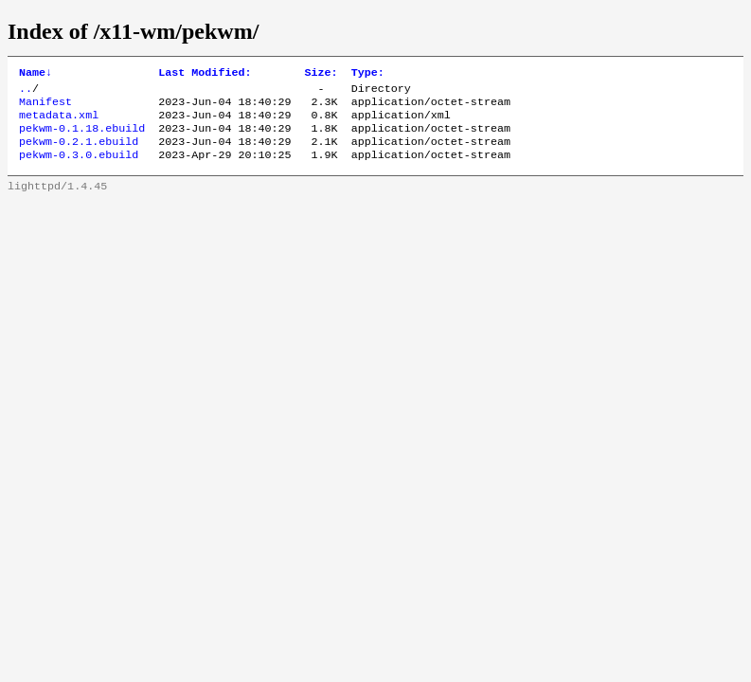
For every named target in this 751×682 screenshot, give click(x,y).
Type (367, 73)
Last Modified (204, 73)
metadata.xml (58, 122)
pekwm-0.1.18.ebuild (82, 137)
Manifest (45, 107)
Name (35, 73)
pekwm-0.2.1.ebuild (78, 152)
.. (25, 91)
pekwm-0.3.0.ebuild (78, 167)
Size (321, 73)
